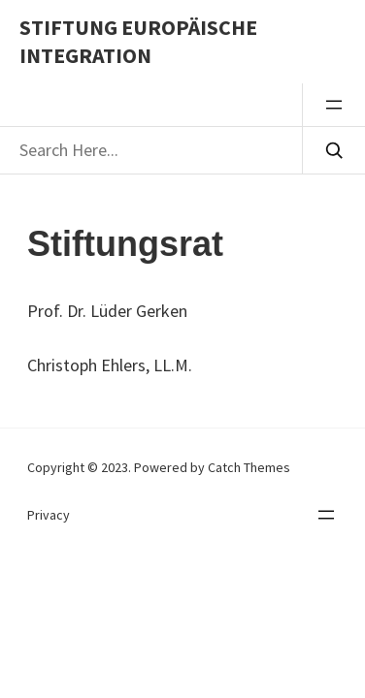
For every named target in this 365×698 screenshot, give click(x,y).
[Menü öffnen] (334, 104)
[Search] (333, 150)
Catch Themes (249, 467)
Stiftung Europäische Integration (138, 41)
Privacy (48, 515)
